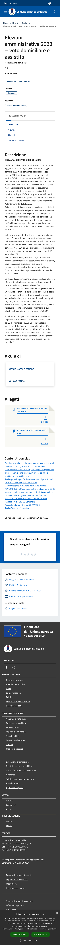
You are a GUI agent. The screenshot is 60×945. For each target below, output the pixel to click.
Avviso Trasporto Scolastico (17, 508)
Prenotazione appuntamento (19, 875)
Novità (15, 23)
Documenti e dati (14, 705)
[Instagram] (13, 667)
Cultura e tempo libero (16, 723)
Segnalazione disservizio (17, 879)
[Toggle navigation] (5, 11)
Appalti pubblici (13, 736)
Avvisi (24, 23)
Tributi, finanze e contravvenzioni (21, 770)
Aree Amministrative (15, 684)
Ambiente (10, 774)
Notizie (9, 800)
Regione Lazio (10, 3)
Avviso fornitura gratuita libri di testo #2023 (25, 466)
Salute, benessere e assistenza (20, 779)
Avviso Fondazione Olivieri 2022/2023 (22, 505)
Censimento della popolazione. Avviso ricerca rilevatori (29, 463)
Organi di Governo (14, 680)
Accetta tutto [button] (19, 934)
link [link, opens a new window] (55, 929)
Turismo (9, 744)
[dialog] (30, 927)
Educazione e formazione (17, 761)
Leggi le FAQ (11, 883)
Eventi (9, 825)
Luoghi (9, 821)
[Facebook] (6, 667)
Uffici (8, 688)
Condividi (11, 81)
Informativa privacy (15, 905)
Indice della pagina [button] (17, 115)
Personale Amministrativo (18, 701)
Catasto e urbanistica (15, 740)
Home (6, 23)
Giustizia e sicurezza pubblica (19, 766)
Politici (9, 697)
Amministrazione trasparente (19, 901)
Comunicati (11, 805)
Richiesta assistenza (15, 888)
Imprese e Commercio (16, 731)
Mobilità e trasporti (14, 748)
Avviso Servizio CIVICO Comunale (20, 501)
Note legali (11, 909)
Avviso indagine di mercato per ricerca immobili (26, 485)
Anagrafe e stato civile (16, 718)
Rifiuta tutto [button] (40, 934)
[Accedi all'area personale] (49, 3)
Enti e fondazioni (13, 692)
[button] (30, 940)
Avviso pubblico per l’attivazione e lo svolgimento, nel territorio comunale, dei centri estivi (29, 481)
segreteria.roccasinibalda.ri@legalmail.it (25, 859)
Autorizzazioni (12, 783)
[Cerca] (54, 11)
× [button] (57, 913)
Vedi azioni (25, 81)
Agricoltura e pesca (14, 787)
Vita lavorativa (12, 727)
